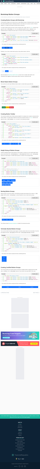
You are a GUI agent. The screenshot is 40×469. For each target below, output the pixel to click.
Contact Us (20, 432)
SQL (34, 3)
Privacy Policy (20, 427)
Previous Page (5, 292)
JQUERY (18, 3)
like (19, 415)
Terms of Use (20, 426)
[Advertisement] (20, 9)
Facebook (16, 417)
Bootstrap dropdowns (13, 223)
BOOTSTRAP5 (23, 3)
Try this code (35, 33)
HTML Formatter (20, 441)
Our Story (20, 424)
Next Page (35, 292)
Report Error (20, 433)
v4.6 (28, 3)
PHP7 (32, 3)
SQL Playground (20, 447)
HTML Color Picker (20, 444)
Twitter (20, 417)
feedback (27, 415)
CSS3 (9, 3)
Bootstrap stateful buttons (13, 74)
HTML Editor (20, 450)
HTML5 (5, 3)
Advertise (19, 435)
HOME (2, 3)
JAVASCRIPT (13, 3)
